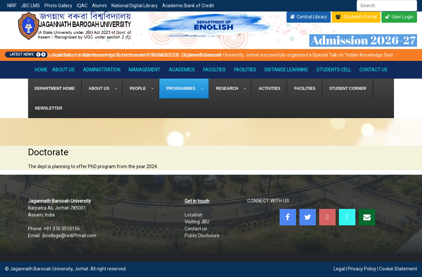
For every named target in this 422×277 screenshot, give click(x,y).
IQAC (82, 5)
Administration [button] (103, 69)
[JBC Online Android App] (347, 217)
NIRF (11, 5)
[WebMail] (367, 217)
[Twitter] (307, 217)
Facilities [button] (247, 69)
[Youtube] (327, 217)
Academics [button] (184, 69)
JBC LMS (30, 5)
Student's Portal (360, 16)
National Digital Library (134, 5)
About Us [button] (65, 69)
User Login (402, 16)
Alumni (99, 5)
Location (193, 214)
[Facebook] (288, 217)
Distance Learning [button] (288, 69)
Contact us (196, 228)
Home (41, 69)
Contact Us (373, 69)
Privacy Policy (362, 268)
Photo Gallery (58, 5)
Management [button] (146, 69)
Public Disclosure (202, 235)
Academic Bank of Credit (188, 5)
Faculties (216, 69)
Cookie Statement (398, 268)
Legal (339, 268)
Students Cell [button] (335, 69)
